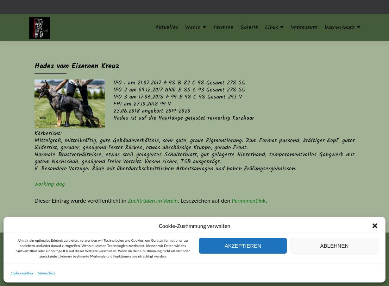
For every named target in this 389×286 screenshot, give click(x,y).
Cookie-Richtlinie (22, 273)
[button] (374, 225)
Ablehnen (334, 246)
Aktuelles (166, 27)
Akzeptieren (243, 246)
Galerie (249, 27)
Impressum (303, 27)
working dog (49, 184)
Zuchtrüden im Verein (153, 200)
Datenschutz (46, 273)
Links (271, 27)
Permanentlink (248, 200)
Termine (223, 27)
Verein (193, 27)
